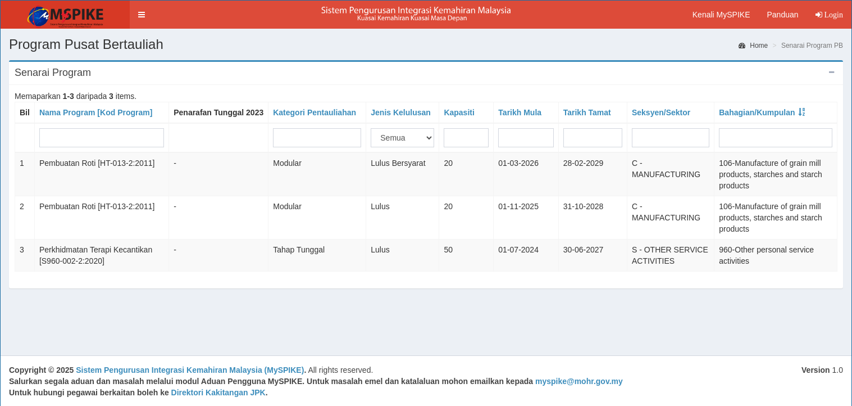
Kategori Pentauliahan (314, 112)
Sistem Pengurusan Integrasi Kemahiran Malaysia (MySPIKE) (190, 370)
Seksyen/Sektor (661, 112)
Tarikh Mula (519, 112)
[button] (141, 15)
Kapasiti (459, 112)
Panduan (782, 14)
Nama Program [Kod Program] (95, 112)
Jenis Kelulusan (401, 112)
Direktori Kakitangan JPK (218, 392)
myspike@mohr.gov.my (579, 381)
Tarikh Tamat (587, 112)
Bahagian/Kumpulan (757, 112)
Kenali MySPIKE (721, 14)
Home (753, 45)
